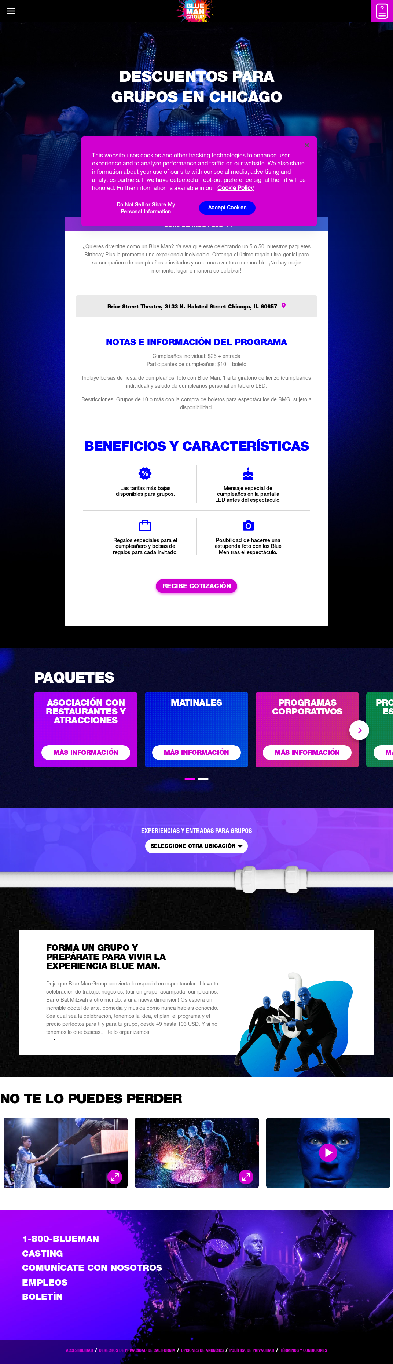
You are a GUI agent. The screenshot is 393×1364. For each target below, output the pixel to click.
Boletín (42, 1296)
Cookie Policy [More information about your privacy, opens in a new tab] (235, 187)
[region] (199, 181)
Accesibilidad (79, 1350)
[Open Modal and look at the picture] (114, 1177)
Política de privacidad (251, 1350)
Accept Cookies (227, 208)
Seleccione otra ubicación (198, 846)
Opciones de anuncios (202, 1350)
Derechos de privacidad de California (137, 1350)
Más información (85, 752)
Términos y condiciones (303, 1350)
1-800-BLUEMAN (60, 1238)
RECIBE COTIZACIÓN (196, 586)
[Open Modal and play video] (328, 1153)
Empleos (44, 1282)
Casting (42, 1253)
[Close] (307, 145)
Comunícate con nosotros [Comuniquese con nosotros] (92, 1267)
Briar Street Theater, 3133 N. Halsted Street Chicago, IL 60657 (192, 307)
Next (359, 730)
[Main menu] (11, 11)
